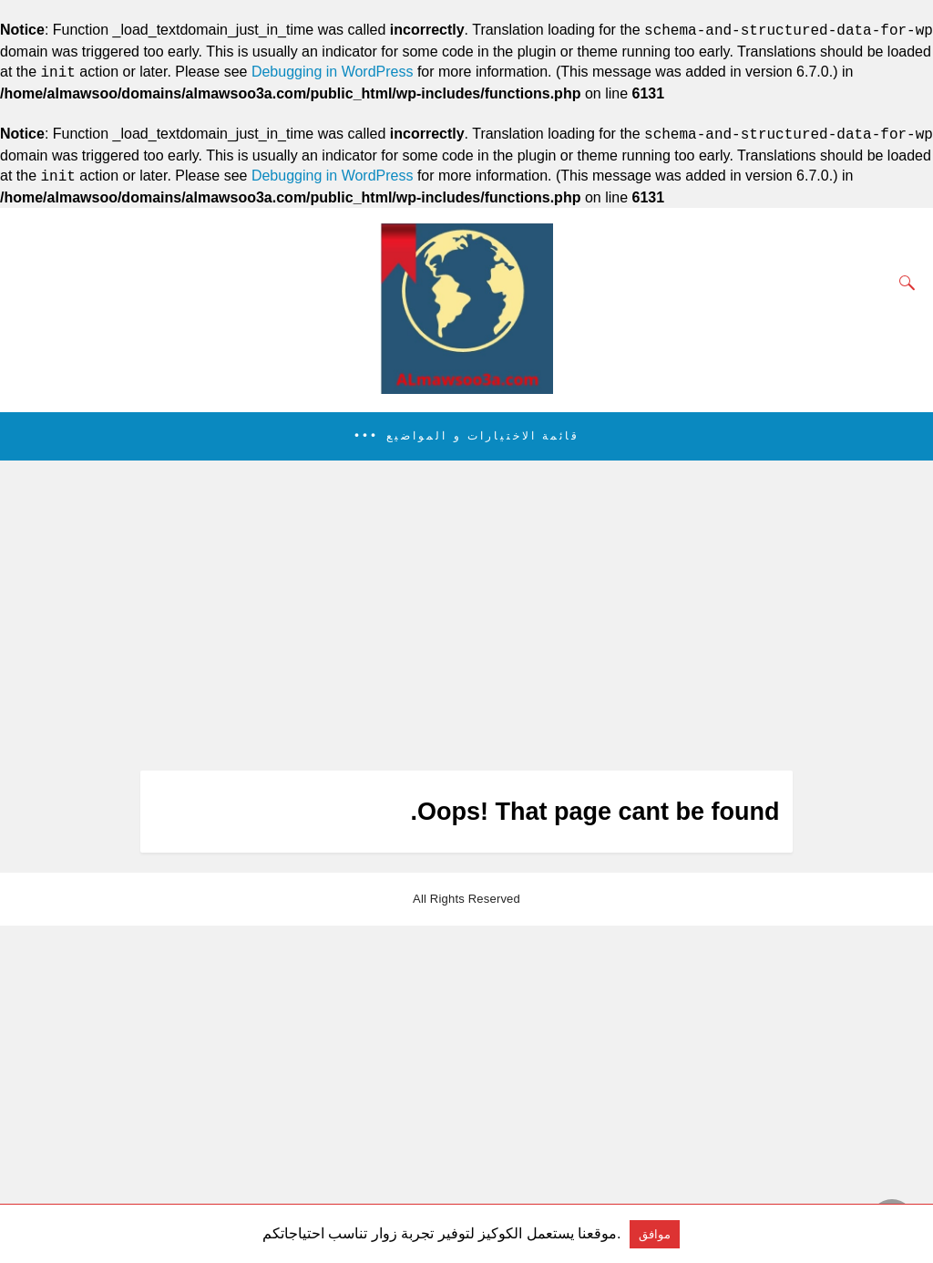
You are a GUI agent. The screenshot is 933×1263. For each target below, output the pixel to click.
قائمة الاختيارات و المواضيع (482, 436)
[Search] (903, 283)
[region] (461, 615)
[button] (466, 436)
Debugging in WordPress (332, 72)
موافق (655, 1234)
